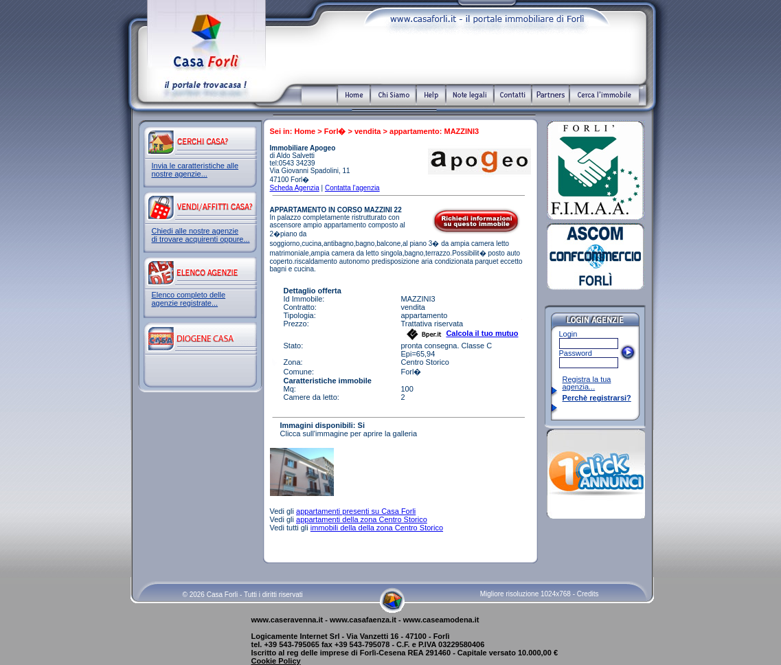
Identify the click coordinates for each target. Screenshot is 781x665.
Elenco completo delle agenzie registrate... (189, 299)
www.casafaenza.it (363, 620)
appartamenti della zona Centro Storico (361, 519)
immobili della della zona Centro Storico (376, 527)
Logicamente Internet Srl (295, 636)
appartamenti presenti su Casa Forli (356, 511)
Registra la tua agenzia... (587, 383)
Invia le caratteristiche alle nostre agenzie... (195, 169)
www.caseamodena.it (441, 620)
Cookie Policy (276, 661)
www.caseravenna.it (287, 620)
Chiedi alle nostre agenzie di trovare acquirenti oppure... (201, 235)
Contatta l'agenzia (352, 188)
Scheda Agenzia (294, 188)
